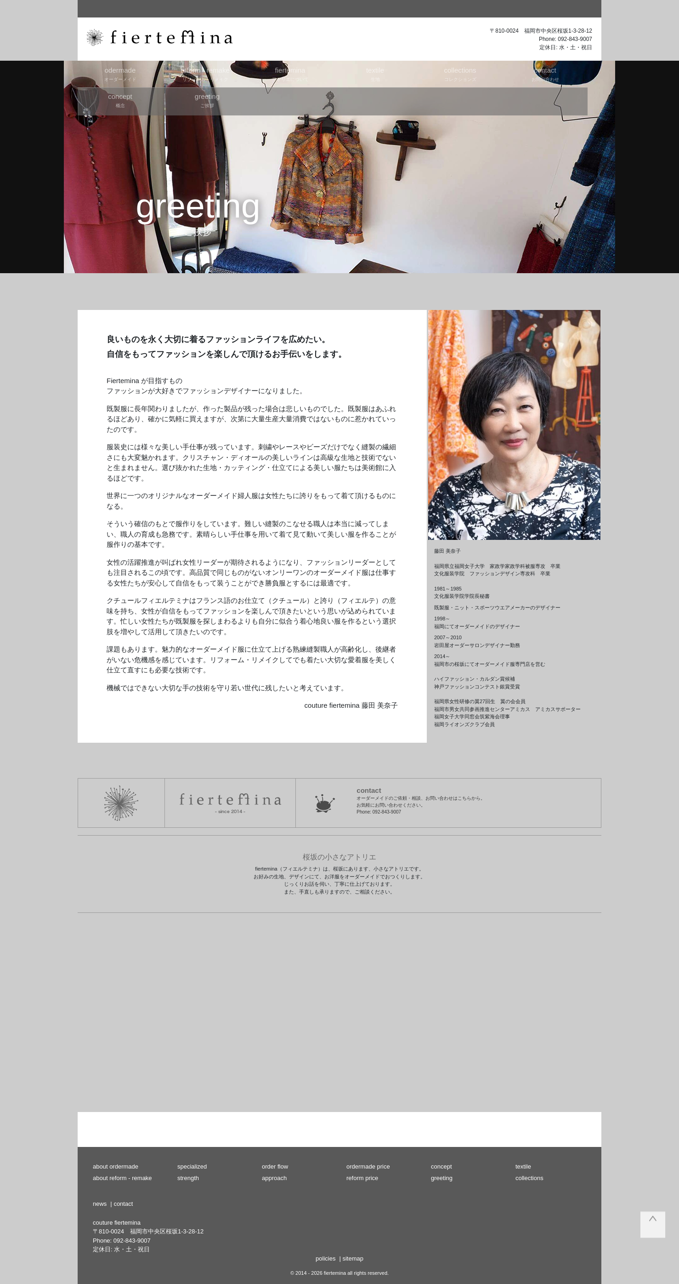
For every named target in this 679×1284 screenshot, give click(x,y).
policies (325, 1258)
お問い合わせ (545, 73)
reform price (362, 1178)
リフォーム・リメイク (205, 73)
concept (441, 1166)
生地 (375, 73)
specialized (192, 1166)
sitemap (352, 1258)
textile (523, 1166)
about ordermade (115, 1166)
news (100, 1203)
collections (529, 1178)
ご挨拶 (207, 100)
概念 (120, 100)
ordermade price (368, 1166)
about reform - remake (122, 1178)
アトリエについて (290, 73)
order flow (275, 1166)
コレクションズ (460, 73)
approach (274, 1178)
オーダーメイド (120, 73)
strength (188, 1178)
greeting (442, 1178)
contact (123, 1203)
